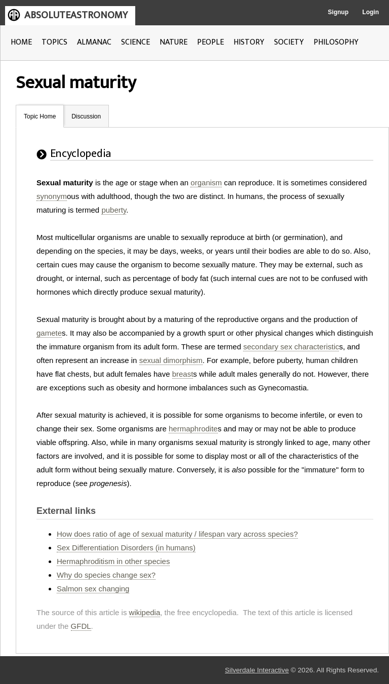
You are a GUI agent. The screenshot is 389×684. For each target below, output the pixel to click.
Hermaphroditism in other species (113, 561)
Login (370, 12)
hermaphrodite (193, 428)
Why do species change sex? (106, 575)
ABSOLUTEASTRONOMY (76, 15)
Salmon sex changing (93, 588)
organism (206, 182)
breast (182, 374)
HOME (21, 42)
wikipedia (145, 612)
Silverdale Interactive (257, 670)
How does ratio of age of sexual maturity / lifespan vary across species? (177, 534)
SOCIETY (289, 42)
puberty (113, 210)
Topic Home (40, 116)
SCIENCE (135, 42)
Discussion (86, 116)
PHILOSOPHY (336, 42)
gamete (49, 333)
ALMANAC (94, 42)
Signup (338, 12)
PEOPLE (210, 42)
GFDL (81, 626)
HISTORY (249, 42)
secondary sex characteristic (291, 346)
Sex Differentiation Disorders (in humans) (126, 547)
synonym (51, 196)
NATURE (173, 42)
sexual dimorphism (171, 360)
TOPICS (54, 42)
